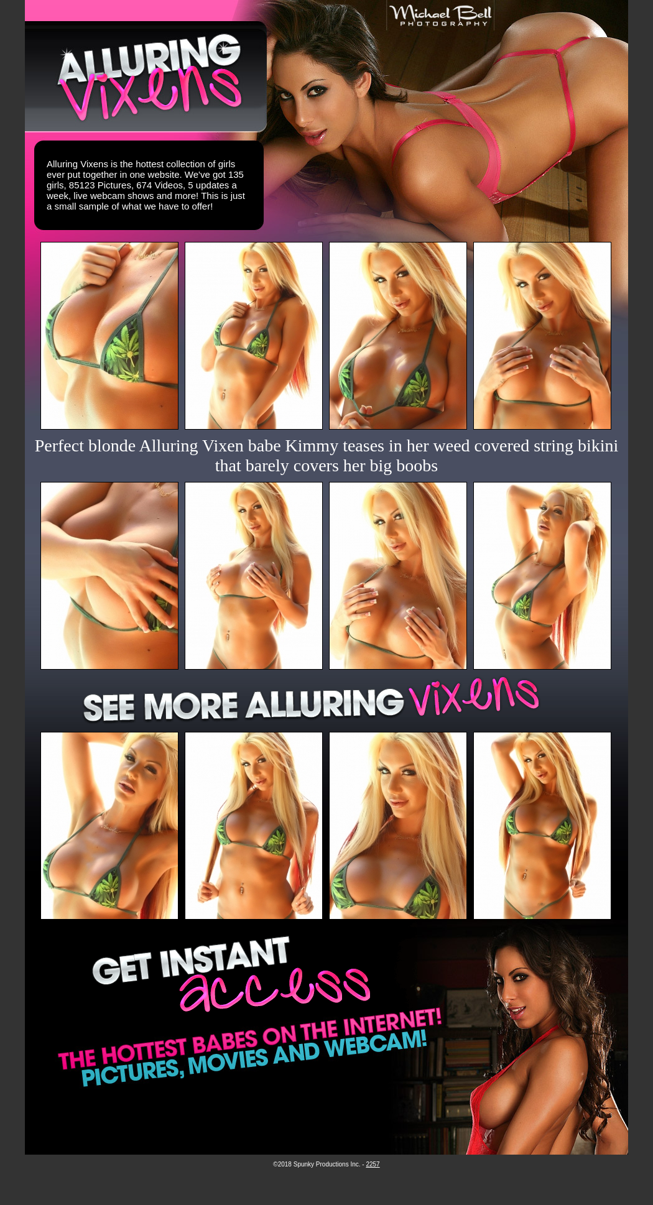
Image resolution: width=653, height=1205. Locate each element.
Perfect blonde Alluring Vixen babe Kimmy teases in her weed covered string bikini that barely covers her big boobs (327, 455)
